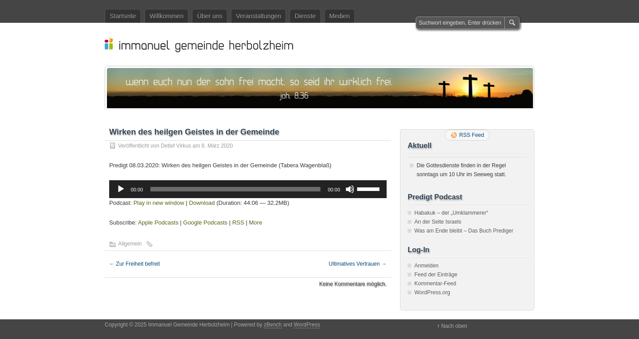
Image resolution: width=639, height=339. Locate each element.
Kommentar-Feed (435, 283)
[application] (248, 189)
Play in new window (158, 202)
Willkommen (166, 16)
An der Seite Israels (437, 222)
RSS (238, 222)
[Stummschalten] (349, 189)
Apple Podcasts (158, 222)
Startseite (123, 16)
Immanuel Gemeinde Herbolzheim (324, 44)
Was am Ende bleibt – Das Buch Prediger (463, 231)
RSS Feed (471, 135)
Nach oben (454, 326)
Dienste (304, 16)
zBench (272, 325)
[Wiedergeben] (120, 189)
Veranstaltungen (258, 16)
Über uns (209, 16)
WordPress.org (432, 292)
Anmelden (426, 266)
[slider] (235, 189)
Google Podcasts (205, 222)
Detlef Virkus (176, 146)
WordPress (307, 325)
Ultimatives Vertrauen (358, 264)
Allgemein (130, 244)
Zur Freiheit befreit (134, 264)
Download (202, 202)
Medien (339, 16)
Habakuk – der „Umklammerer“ (451, 213)
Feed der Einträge (435, 274)
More (255, 222)
